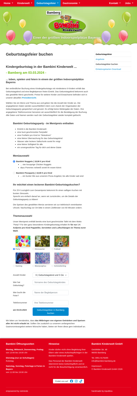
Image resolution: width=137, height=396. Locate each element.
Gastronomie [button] (70, 3)
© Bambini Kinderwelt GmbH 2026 (107, 369)
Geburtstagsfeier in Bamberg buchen (50, 311)
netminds (24, 391)
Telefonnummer (20, 302)
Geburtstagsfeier (104, 54)
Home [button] (7, 3)
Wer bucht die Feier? (19, 294)
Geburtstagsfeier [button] (46, 3)
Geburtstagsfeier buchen (107, 64)
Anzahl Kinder (19, 275)
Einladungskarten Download (108, 69)
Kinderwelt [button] (23, 3)
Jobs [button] (128, 3)
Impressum (97, 366)
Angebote (100, 59)
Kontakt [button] (114, 3)
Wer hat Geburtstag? (18, 283)
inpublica (108, 391)
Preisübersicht (29, 98)
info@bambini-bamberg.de (103, 361)
